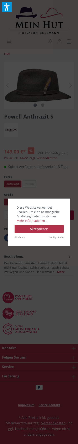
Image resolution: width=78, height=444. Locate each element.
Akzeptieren (39, 229)
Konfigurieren (56, 237)
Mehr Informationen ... (32, 221)
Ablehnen (20, 237)
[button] (7, 7)
